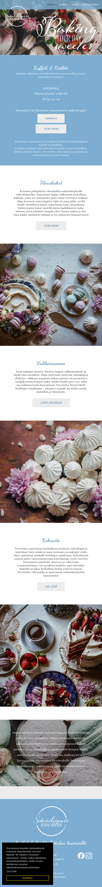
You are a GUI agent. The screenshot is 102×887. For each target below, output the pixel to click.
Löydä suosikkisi (51, 402)
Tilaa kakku (51, 128)
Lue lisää (51, 586)
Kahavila (51, 118)
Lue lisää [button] (11, 871)
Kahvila (65, 4)
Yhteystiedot (90, 4)
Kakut (75, 4)
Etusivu (53, 4)
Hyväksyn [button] (28, 878)
